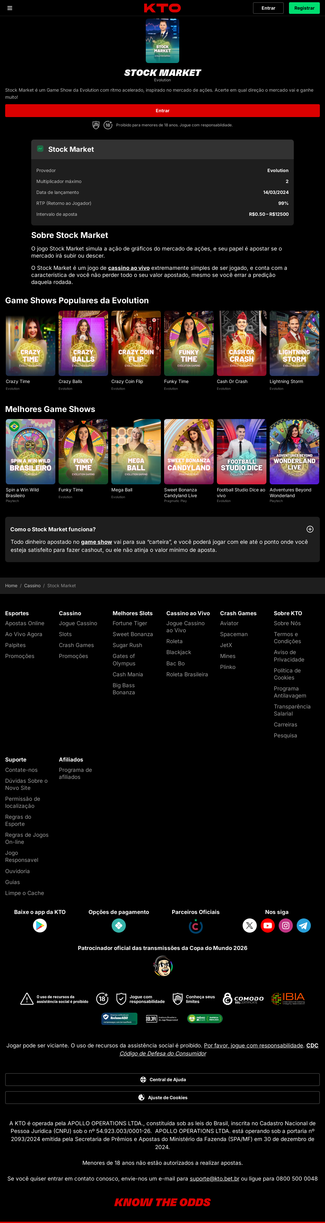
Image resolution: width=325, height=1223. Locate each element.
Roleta (174, 641)
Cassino (32, 585)
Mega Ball (121, 489)
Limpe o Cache (24, 893)
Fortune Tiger (130, 623)
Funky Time (176, 381)
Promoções (19, 656)
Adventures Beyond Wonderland (290, 492)
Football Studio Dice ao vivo (241, 492)
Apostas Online (24, 623)
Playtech (12, 501)
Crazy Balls (70, 381)
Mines (228, 656)
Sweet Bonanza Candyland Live (180, 492)
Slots (65, 634)
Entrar (268, 8)
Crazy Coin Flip (127, 381)
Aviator (229, 623)
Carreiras (285, 724)
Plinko (228, 667)
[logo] (162, 8)
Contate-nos (21, 770)
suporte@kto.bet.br (214, 1178)
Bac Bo (175, 663)
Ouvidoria (17, 871)
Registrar (304, 8)
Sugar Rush (127, 645)
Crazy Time (18, 381)
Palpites (15, 645)
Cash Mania (128, 674)
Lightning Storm (286, 381)
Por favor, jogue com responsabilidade (253, 1045)
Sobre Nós (287, 623)
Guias (12, 882)
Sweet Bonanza (133, 634)
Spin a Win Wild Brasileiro (22, 492)
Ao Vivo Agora (23, 634)
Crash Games (76, 645)
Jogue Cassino (78, 623)
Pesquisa (285, 735)
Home (11, 585)
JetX (226, 645)
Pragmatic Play (175, 501)
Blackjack (178, 652)
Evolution (13, 388)
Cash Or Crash (232, 381)
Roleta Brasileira (187, 674)
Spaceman (234, 634)
